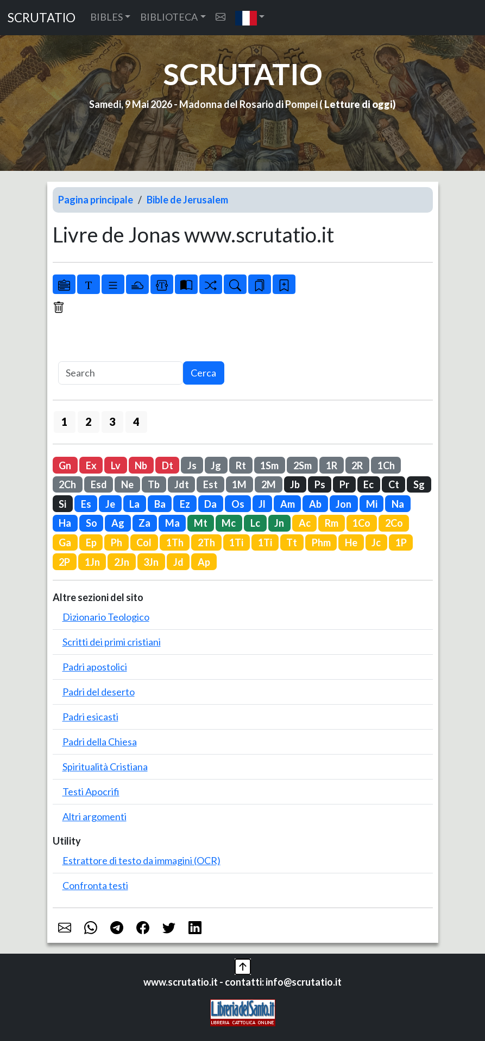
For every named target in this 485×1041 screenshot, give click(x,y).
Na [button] (398, 504)
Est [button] (210, 484)
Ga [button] (65, 542)
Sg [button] (419, 484)
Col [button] (144, 542)
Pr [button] (344, 484)
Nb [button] (141, 465)
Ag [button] (117, 523)
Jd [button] (178, 562)
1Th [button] (175, 542)
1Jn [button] (92, 562)
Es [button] (86, 504)
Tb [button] (154, 484)
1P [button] (401, 542)
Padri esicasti (90, 717)
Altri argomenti (94, 816)
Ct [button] (393, 484)
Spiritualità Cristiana (105, 766)
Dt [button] (167, 465)
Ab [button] (315, 504)
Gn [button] (65, 465)
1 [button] (64, 421)
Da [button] (210, 504)
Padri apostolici (94, 667)
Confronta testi (95, 885)
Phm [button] (321, 542)
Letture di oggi (358, 104)
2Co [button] (394, 523)
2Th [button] (206, 542)
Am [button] (287, 504)
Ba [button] (160, 504)
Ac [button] (305, 523)
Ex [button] (91, 465)
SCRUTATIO (41, 17)
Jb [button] (295, 484)
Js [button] (192, 465)
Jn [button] (279, 523)
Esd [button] (99, 484)
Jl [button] (262, 504)
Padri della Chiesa (99, 742)
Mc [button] (229, 523)
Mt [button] (200, 523)
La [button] (134, 504)
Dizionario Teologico (105, 617)
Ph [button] (116, 542)
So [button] (91, 523)
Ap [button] (204, 562)
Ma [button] (172, 523)
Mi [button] (371, 504)
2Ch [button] (67, 484)
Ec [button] (368, 484)
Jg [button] (216, 465)
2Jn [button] (121, 562)
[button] (250, 17)
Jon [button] (343, 504)
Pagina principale (95, 200)
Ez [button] (185, 504)
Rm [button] (331, 523)
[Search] (120, 373)
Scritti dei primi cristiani (111, 642)
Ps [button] (319, 484)
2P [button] (64, 562)
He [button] (351, 542)
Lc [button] (255, 523)
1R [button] (331, 465)
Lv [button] (116, 465)
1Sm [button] (269, 465)
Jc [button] (376, 542)
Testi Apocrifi (90, 791)
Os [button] (237, 504)
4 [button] (136, 421)
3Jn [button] (151, 562)
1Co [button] (361, 523)
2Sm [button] (302, 465)
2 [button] (88, 421)
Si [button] (62, 504)
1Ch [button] (386, 465)
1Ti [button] (236, 542)
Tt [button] (291, 542)
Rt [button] (241, 465)
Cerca (203, 373)
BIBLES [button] (106, 17)
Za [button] (144, 523)
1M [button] (239, 484)
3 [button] (112, 421)
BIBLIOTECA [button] (169, 17)
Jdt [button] (181, 484)
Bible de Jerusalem (187, 200)
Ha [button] (65, 523)
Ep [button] (91, 542)
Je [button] (110, 504)
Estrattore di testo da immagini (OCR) (141, 860)
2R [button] (357, 465)
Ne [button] (127, 484)
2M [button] (268, 484)
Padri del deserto (98, 692)
